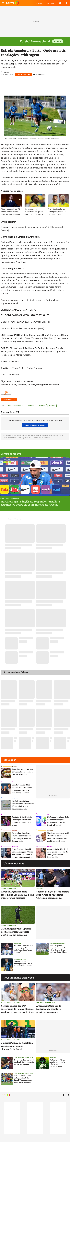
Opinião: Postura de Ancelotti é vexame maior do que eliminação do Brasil (17, 1045)
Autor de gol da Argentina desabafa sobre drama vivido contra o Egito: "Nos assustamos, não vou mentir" (58, 949)
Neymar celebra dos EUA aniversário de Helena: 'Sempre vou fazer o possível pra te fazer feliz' (17, 1009)
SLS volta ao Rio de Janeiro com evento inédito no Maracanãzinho (57, 1063)
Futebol (52, 406)
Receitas (14, 766)
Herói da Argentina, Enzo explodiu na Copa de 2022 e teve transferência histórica (17, 894)
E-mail (60, 3)
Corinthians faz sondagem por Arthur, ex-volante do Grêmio (23, 964)
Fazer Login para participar (35, 425)
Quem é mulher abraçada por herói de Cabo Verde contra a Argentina (24, 1062)
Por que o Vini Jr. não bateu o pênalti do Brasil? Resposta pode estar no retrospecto (23, 1079)
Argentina (39, 889)
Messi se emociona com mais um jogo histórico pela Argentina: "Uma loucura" (23, 949)
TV (12, 782)
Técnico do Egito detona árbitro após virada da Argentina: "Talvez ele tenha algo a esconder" (52, 894)
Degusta (50, 830)
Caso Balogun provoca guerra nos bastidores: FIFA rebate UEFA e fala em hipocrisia (16, 931)
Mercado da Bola (20, 959)
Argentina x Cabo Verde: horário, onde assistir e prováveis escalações (49, 1008)
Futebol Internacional (15, 406)
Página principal (12, 3)
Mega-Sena (15, 798)
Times (58, 41)
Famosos (15, 846)
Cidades (14, 830)
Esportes (42, 406)
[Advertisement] (53, 964)
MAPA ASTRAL (37, 3)
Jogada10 (31, 406)
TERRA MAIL (50, 3)
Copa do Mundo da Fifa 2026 (9, 498)
